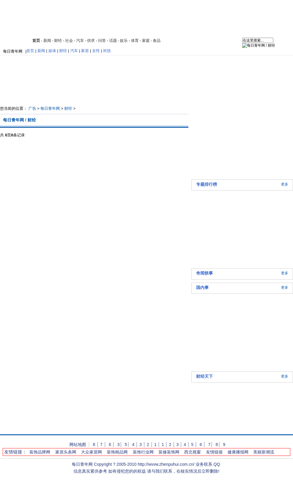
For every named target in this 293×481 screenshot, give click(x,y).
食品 (157, 40)
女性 (96, 50)
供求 (91, 40)
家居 (85, 50)
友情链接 (214, 452)
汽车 (80, 40)
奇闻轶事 (204, 273)
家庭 (146, 40)
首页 (36, 40)
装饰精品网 (117, 452)
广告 (32, 108)
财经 (58, 40)
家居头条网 (65, 452)
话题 (113, 40)
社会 (69, 40)
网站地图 (77, 444)
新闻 (47, 40)
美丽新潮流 (263, 452)
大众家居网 (91, 452)
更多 (284, 184)
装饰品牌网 (39, 452)
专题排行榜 (206, 184)
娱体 (52, 50)
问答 (102, 40)
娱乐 (124, 40)
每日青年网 (12, 51)
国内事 (202, 287)
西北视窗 (192, 452)
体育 (135, 40)
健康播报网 (238, 452)
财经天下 (204, 376)
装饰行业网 (143, 452)
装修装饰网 (168, 452)
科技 (107, 50)
